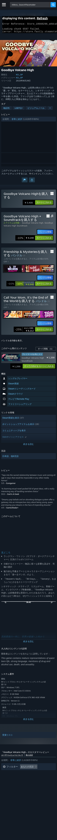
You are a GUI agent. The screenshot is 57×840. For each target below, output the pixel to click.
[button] (28, 120)
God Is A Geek (13, 496)
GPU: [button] (5, 786)
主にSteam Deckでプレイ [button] (34, 777)
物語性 (6, 110)
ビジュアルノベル (36, 110)
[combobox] (30, 4)
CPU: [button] (37, 782)
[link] (25, 239)
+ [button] (50, 110)
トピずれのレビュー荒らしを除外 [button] (19, 773)
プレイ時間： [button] (9, 777)
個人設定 (29, 757)
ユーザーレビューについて (12, 757)
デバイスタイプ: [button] (21, 786)
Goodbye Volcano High (32, 224)
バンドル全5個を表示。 (12, 342)
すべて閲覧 (46, 350)
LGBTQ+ (19, 110)
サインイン (34, 175)
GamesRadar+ (12, 509)
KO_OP (19, 76)
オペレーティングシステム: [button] (16, 782)
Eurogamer (11, 485)
